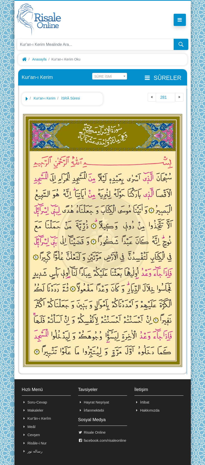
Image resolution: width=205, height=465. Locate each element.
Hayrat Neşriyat (93, 402)
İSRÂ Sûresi (70, 98)
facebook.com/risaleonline (102, 440)
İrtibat (141, 402)
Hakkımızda (147, 410)
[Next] (179, 97)
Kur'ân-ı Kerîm (36, 418)
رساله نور (32, 451)
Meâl (29, 427)
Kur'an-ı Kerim (44, 98)
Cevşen (31, 435)
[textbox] (109, 76)
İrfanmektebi (91, 410)
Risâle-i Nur (34, 443)
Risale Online (92, 432)
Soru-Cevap (34, 402)
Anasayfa (39, 59)
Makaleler (32, 410)
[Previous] (152, 97)
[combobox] (109, 76)
